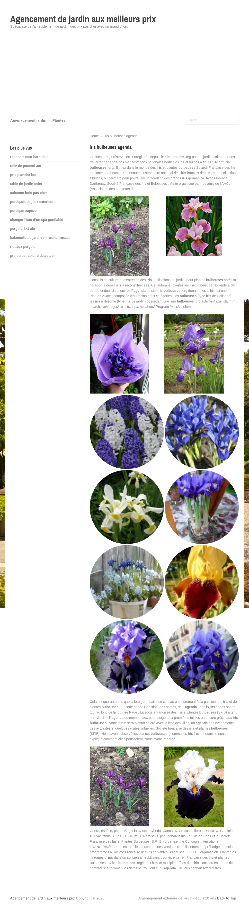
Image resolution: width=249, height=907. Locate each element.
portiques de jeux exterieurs (33, 202)
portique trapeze (23, 211)
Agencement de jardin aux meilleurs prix (83, 19)
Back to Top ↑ (228, 898)
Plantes (58, 120)
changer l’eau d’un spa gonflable (36, 220)
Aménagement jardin (28, 120)
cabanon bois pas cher (28, 193)
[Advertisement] (124, 75)
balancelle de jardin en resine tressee (40, 238)
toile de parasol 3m (25, 166)
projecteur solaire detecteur (32, 256)
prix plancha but (23, 175)
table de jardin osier (26, 184)
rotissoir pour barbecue (29, 157)
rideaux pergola (23, 247)
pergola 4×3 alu (22, 229)
